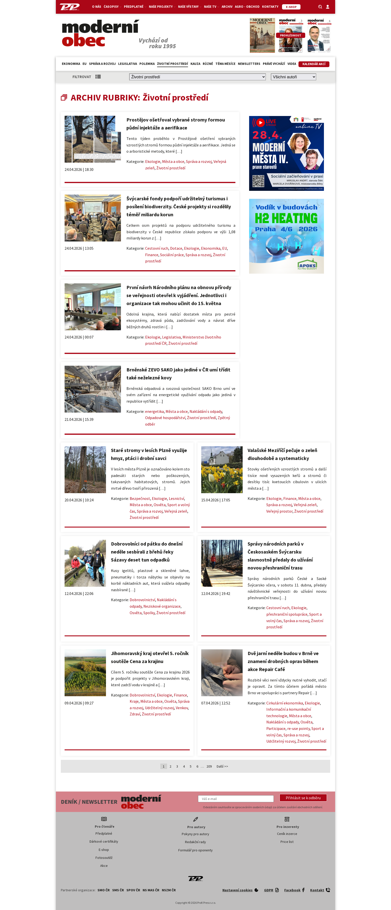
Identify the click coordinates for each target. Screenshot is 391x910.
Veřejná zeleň (175, 511)
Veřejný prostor (279, 511)
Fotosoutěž (104, 857)
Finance (151, 254)
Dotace (176, 248)
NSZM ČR (169, 890)
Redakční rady (195, 842)
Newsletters (249, 64)
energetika (154, 411)
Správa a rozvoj (102, 64)
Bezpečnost (140, 498)
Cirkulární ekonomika (284, 702)
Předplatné (135, 6)
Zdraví (135, 713)
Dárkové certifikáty (104, 841)
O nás (96, 6)
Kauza (195, 64)
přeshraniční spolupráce (286, 614)
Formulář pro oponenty (195, 850)
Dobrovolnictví (142, 599)
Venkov (182, 707)
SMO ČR (104, 890)
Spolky (149, 612)
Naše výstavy (189, 6)
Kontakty (270, 6)
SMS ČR (118, 890)
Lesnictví (176, 498)
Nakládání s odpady (206, 411)
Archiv (227, 6)
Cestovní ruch (156, 248)
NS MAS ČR (151, 890)
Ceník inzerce (287, 833)
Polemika (147, 64)
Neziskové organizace (162, 606)
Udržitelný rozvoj (159, 707)
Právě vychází (274, 64)
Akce (104, 865)
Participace (276, 728)
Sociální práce (172, 254)
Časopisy (112, 6)
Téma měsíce (225, 64)
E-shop (104, 849)
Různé (208, 64)
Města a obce (173, 161)
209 (209, 766)
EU (85, 64)
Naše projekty (162, 6)
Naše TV (211, 6)
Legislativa (127, 64)
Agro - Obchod (247, 6)
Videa (292, 64)
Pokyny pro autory (195, 834)
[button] (303, 797)
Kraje (134, 701)
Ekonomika (71, 64)
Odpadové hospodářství (165, 417)
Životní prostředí (172, 64)
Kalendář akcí (313, 64)
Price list (287, 841)
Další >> (222, 766)
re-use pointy (298, 728)
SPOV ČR (133, 890)
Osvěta (160, 504)
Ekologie (152, 161)
